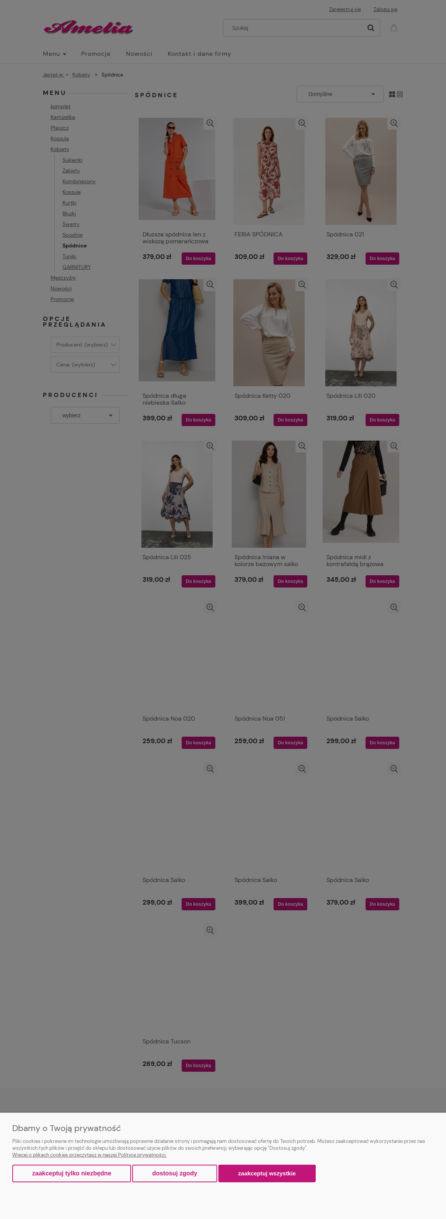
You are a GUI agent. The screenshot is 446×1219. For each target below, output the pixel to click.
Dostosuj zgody (174, 1173)
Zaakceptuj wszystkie (267, 1173)
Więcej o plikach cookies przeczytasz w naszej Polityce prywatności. (89, 1155)
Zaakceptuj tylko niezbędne (71, 1173)
